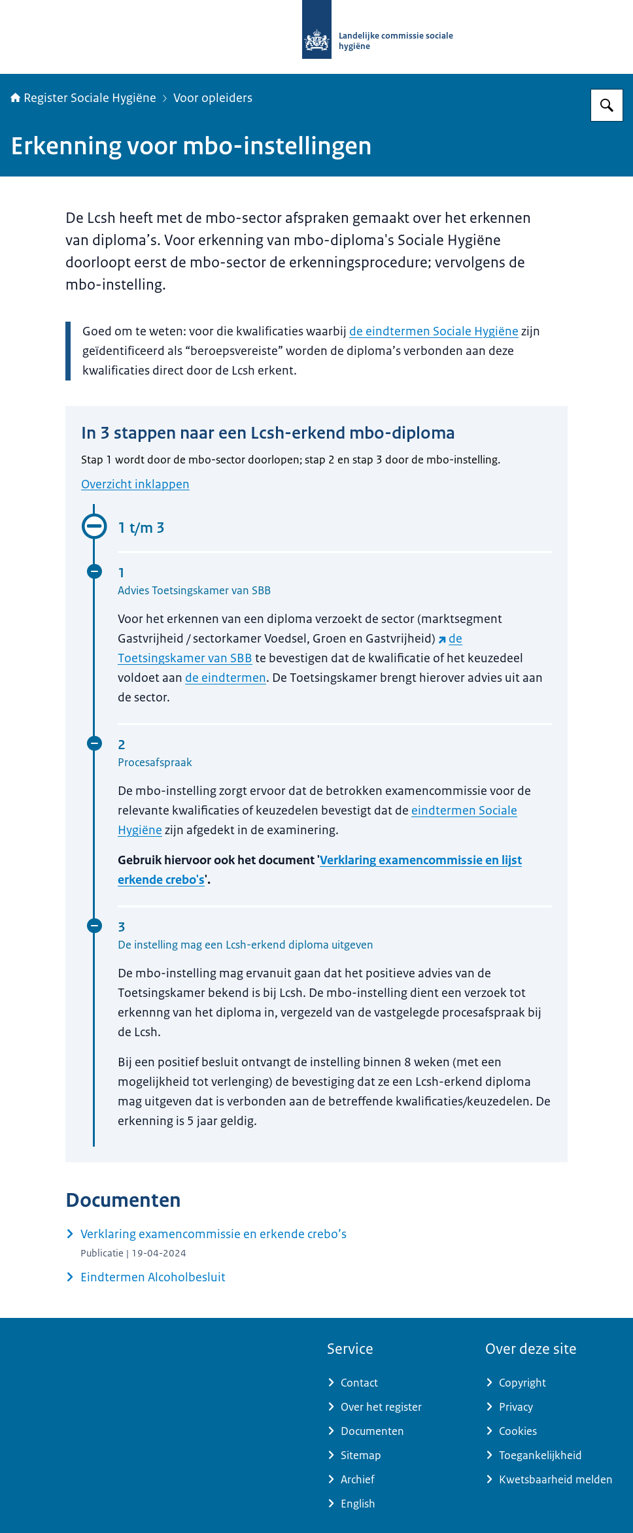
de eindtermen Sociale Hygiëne (434, 331)
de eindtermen (225, 678)
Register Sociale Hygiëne (83, 98)
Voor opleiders (212, 98)
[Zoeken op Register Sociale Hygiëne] (607, 105)
